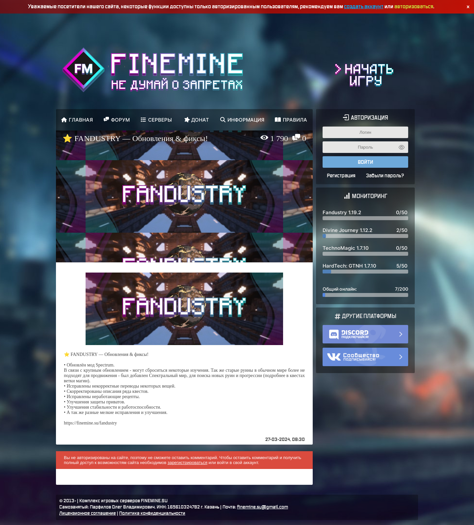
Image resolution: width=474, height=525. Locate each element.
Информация (242, 120)
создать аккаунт (363, 6)
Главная (77, 120)
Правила (291, 120)
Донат (196, 119)
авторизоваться (413, 6)
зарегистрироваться (187, 462)
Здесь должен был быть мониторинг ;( (365, 253)
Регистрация (341, 175)
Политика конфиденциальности (152, 513)
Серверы (156, 120)
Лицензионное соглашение (87, 513)
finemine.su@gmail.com (262, 507)
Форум (117, 120)
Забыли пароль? (385, 175)
